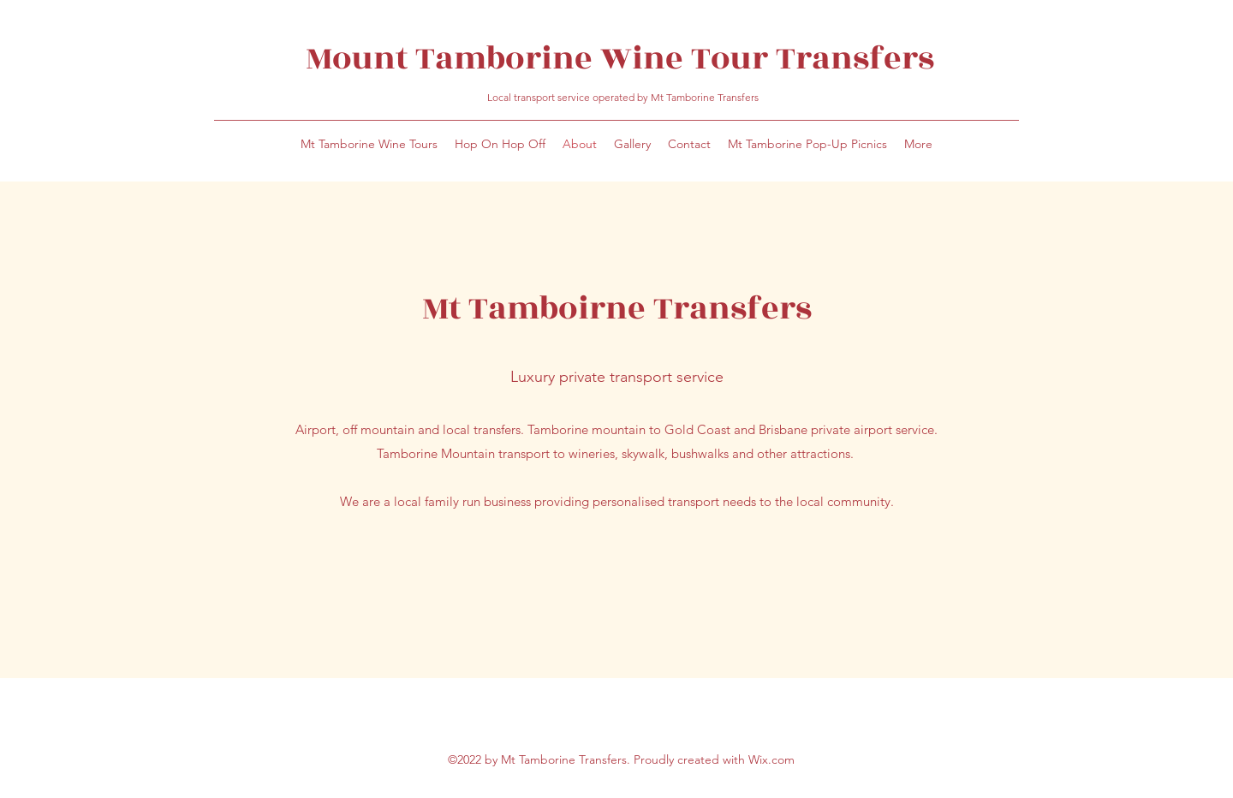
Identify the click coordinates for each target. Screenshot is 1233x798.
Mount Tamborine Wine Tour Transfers (624, 58)
